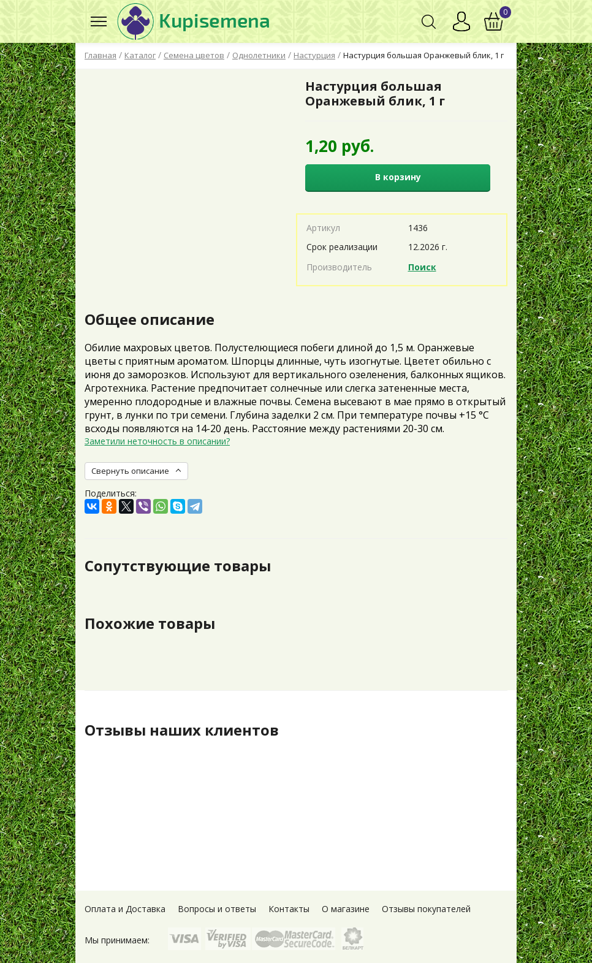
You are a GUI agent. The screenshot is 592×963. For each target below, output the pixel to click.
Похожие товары (150, 623)
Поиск (422, 267)
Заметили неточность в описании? (157, 441)
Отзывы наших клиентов (182, 730)
